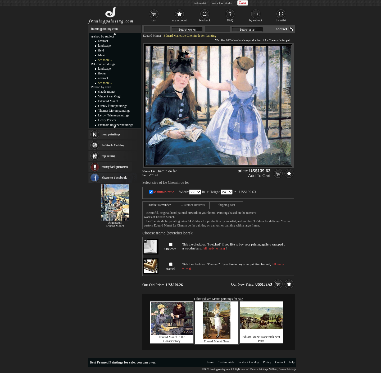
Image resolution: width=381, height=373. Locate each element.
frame (210, 362)
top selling (108, 156)
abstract (103, 41)
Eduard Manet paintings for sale (222, 299)
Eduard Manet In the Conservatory (172, 339)
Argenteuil (114, 222)
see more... (105, 60)
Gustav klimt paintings (112, 106)
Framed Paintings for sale (116, 362)
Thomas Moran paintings (114, 110)
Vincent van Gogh (109, 96)
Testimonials (226, 362)
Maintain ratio (163, 192)
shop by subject (104, 36)
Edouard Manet (108, 101)
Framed (170, 269)
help (291, 362)
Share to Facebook (114, 178)
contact (281, 29)
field (101, 50)
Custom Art (199, 2)
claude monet (106, 91)
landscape (104, 46)
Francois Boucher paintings (115, 125)
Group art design (105, 64)
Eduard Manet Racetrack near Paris (261, 339)
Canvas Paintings (287, 369)
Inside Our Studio (221, 2)
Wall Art (273, 369)
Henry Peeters (107, 120)
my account (179, 20)
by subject (255, 20)
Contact (280, 362)
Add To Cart (259, 175)
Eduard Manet (152, 35)
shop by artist (102, 87)
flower (102, 73)
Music (102, 55)
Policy (267, 362)
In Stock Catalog (113, 145)
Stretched (170, 249)
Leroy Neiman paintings (113, 115)
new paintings (111, 134)
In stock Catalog (248, 362)
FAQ (230, 20)
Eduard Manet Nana (216, 341)
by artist (281, 20)
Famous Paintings (259, 369)
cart (154, 20)
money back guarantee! (115, 167)
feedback (204, 20)
